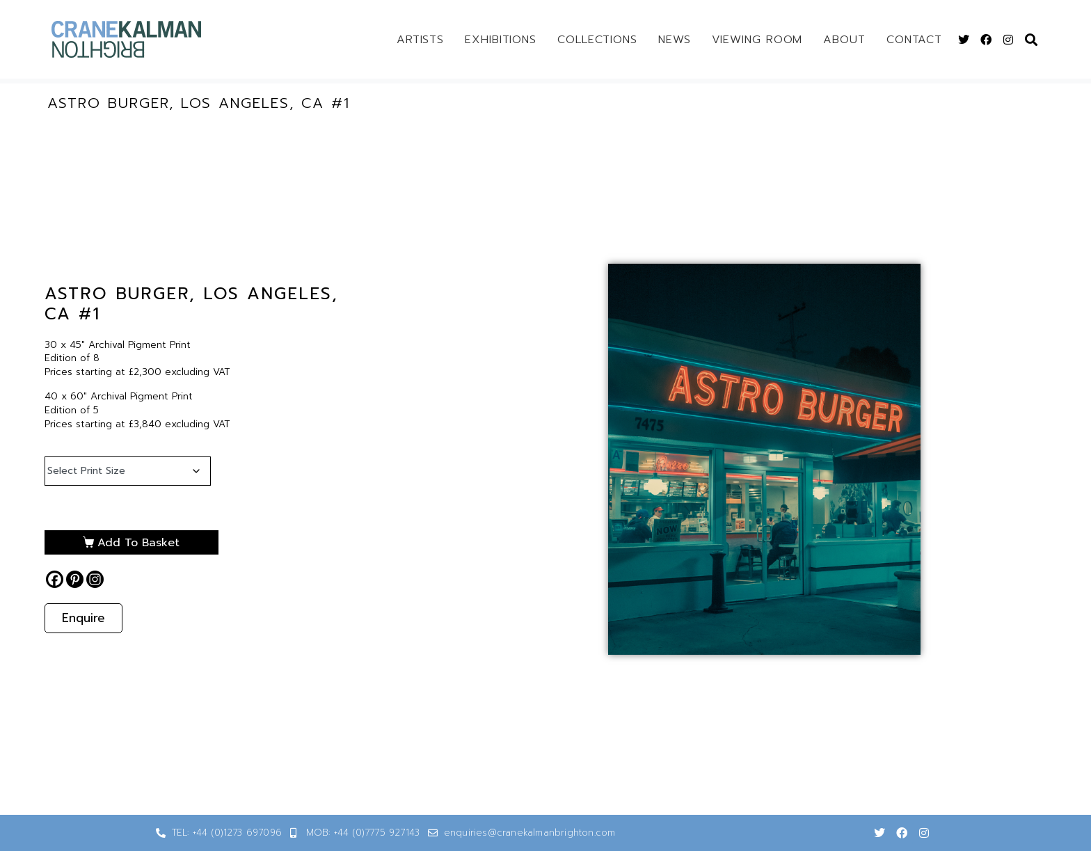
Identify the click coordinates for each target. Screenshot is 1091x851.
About (844, 39)
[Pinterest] (74, 579)
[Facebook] (54, 579)
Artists (420, 39)
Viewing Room (757, 39)
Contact (914, 39)
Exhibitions (500, 39)
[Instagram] (95, 579)
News (674, 39)
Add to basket (135, 542)
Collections (597, 39)
